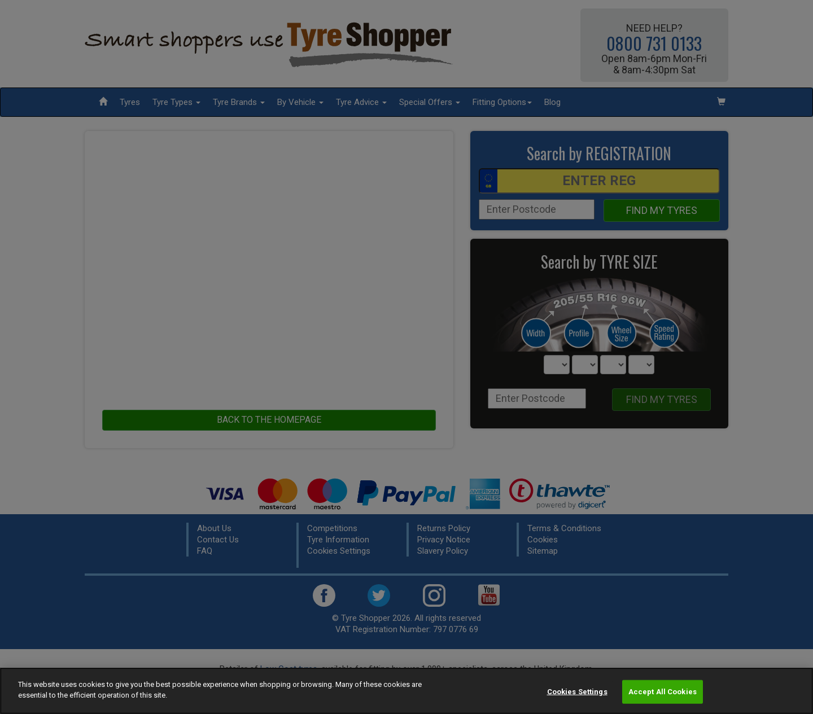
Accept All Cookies (662, 691)
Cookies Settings (577, 691)
